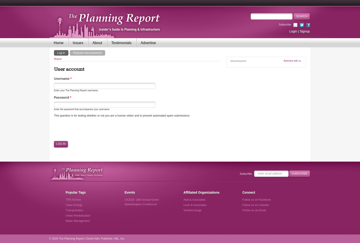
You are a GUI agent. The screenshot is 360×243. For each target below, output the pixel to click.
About (97, 43)
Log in (62, 52)
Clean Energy (74, 205)
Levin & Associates (195, 205)
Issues (78, 43)
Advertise (148, 43)
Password (62, 97)
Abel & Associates (194, 199)
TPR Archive (73, 199)
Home (59, 43)
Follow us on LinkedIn (255, 205)
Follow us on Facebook (256, 199)
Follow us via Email (254, 210)
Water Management (78, 221)
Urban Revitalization (78, 215)
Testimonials (121, 43)
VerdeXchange (192, 210)
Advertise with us (292, 61)
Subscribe (246, 173)
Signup (305, 31)
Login (293, 31)
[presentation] (89, 129)
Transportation (74, 210)
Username (63, 78)
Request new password (87, 52)
